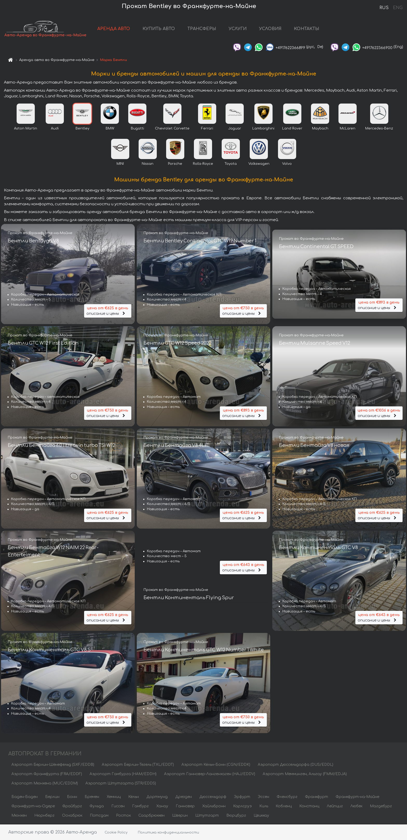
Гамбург (140, 807)
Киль (263, 807)
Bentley (82, 129)
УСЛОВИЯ (270, 29)
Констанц (309, 807)
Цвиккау (261, 816)
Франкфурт (316, 797)
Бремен (92, 797)
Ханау (162, 807)
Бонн (72, 797)
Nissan (147, 164)
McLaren (347, 129)
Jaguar (234, 129)
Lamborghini (263, 129)
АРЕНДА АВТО (114, 29)
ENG (397, 7)
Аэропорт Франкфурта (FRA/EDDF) (46, 774)
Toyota (231, 164)
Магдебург (381, 807)
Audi (55, 129)
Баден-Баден (24, 797)
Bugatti (137, 129)
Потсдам (99, 816)
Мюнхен (19, 816)
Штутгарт (207, 816)
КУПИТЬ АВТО (159, 29)
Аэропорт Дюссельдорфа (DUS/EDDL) (295, 765)
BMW (110, 129)
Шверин (180, 816)
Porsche (175, 164)
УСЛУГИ (238, 29)
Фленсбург (287, 797)
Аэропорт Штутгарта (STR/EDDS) (120, 784)
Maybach (320, 129)
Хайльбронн (214, 807)
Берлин (52, 797)
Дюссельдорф (212, 797)
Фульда (97, 807)
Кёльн (133, 797)
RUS (384, 7)
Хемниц (114, 797)
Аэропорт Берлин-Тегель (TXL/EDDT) (138, 765)
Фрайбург (72, 807)
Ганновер (185, 807)
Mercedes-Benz (379, 129)
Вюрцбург (236, 816)
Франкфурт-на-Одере (33, 807)
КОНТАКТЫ (307, 29)
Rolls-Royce (203, 164)
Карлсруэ (242, 807)
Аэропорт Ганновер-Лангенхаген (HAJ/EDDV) (209, 774)
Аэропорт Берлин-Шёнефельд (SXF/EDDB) (52, 765)
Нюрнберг (44, 816)
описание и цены (107, 311)
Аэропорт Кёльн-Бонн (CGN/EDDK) (215, 765)
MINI (120, 164)
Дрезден (183, 797)
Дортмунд (157, 797)
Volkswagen (258, 164)
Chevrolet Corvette (172, 129)
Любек (356, 807)
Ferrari (207, 129)
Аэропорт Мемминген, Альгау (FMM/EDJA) (305, 774)
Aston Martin (25, 129)
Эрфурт (242, 797)
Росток (123, 816)
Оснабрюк (72, 816)
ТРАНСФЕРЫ (202, 29)
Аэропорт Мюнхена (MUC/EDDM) (44, 784)
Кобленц (284, 807)
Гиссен (118, 807)
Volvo (287, 164)
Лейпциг (335, 807)
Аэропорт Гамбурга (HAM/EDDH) (123, 774)
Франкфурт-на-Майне (357, 797)
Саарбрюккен (151, 816)
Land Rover (292, 129)
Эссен (263, 797)
